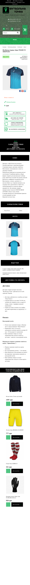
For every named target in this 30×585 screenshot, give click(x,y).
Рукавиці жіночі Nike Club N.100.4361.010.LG (13, 497)
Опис (15, 143)
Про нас (9, 0)
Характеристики (15, 144)
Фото (15, 146)
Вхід (6, 29)
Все (15, 141)
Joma (20, 210)
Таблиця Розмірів (10, 102)
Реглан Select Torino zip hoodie (14, 396)
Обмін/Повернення (10, 2)
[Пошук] (11, 32)
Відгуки (15, 147)
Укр (4, 25)
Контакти (15, 4)
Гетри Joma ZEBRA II (11, 463)
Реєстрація (15, 29)
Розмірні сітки (21, 2)
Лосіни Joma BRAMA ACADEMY (15, 430)
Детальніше (16, 403)
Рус (7, 25)
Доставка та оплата (18, 0)
